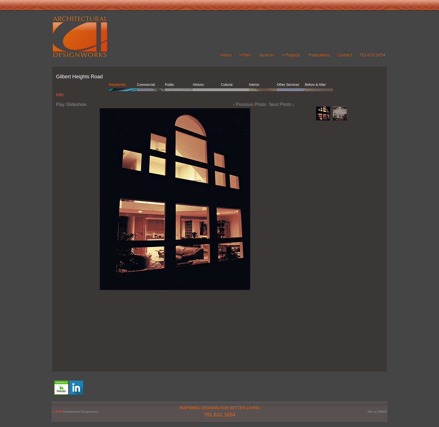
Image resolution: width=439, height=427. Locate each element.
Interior (254, 85)
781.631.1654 (219, 414)
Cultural (226, 85)
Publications (319, 54)
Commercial (146, 85)
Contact (344, 54)
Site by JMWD (377, 411)
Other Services (288, 85)
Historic (198, 85)
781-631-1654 (372, 54)
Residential (117, 85)
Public (169, 85)
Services (266, 54)
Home (226, 54)
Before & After (315, 85)
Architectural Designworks (80, 411)
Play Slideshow (71, 104)
